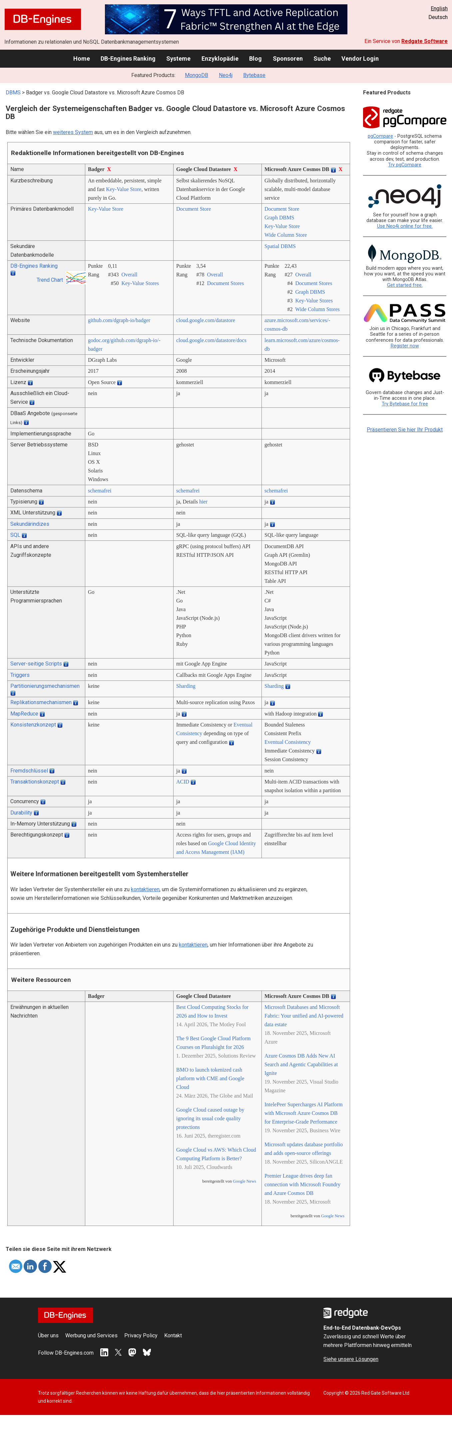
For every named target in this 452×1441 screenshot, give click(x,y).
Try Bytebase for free (405, 404)
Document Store (193, 209)
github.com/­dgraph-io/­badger (119, 320)
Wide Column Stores (317, 309)
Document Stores (225, 283)
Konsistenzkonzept (33, 725)
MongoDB (196, 75)
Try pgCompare (404, 165)
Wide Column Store (285, 235)
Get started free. (405, 285)
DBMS (13, 92)
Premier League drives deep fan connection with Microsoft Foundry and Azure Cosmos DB (302, 1184)
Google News (244, 1181)
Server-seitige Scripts (36, 663)
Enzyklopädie (220, 58)
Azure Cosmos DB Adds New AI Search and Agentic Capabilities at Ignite (301, 1064)
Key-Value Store (123, 189)
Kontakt (173, 1335)
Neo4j (225, 75)
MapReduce (24, 713)
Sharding (186, 686)
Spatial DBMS (280, 246)
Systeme (178, 58)
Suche (322, 58)
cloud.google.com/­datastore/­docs (211, 340)
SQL (15, 535)
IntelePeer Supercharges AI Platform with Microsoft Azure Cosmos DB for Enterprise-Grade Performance (303, 1113)
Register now (405, 346)
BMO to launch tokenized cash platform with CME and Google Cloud (210, 1078)
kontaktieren (145, 889)
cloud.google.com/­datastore (205, 320)
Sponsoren (288, 58)
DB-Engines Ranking (128, 58)
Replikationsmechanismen (41, 702)
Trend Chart (50, 280)
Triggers (20, 675)
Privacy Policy (141, 1335)
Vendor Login (360, 58)
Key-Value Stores (140, 283)
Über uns (48, 1335)
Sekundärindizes (29, 524)
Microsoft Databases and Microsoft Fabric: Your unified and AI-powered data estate (303, 1015)
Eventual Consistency (287, 742)
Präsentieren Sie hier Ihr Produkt (405, 429)
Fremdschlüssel (29, 771)
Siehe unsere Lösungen (350, 1359)
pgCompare (380, 136)
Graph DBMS (279, 217)
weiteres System (73, 132)
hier (203, 501)
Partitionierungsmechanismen (45, 686)
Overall (129, 274)
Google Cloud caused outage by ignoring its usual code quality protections (210, 1118)
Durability (21, 813)
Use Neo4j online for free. (405, 226)
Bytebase (254, 75)
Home (81, 58)
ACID (182, 782)
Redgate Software (424, 41)
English (439, 8)
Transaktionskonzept (34, 782)
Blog (255, 58)
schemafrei (99, 490)
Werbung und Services (91, 1335)
